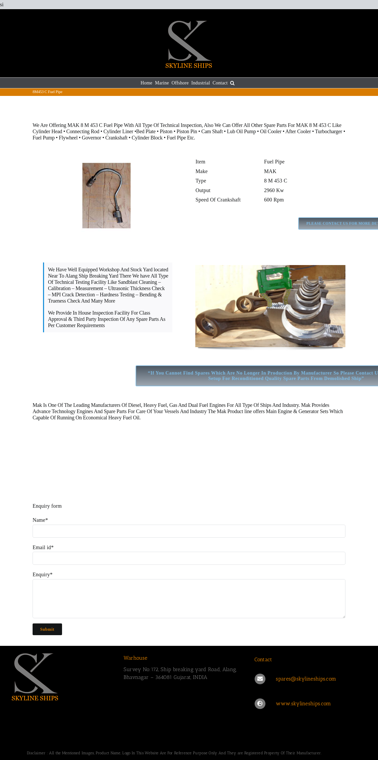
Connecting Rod (82, 131)
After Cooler (298, 131)
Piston (166, 131)
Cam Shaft (212, 131)
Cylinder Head (47, 131)
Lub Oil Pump (241, 131)
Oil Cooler (271, 131)
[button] (232, 83)
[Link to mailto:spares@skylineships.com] (259, 678)
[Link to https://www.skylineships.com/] (259, 703)
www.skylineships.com (303, 703)
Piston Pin (186, 131)
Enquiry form (47, 506)
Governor (91, 137)
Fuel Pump (44, 137)
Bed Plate (146, 131)
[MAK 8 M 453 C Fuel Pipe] (108, 159)
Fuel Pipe (177, 137)
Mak (37, 405)
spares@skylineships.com (306, 679)
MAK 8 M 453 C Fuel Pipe (95, 125)
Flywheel (69, 137)
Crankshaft (116, 137)
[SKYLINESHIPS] (35, 652)
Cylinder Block (148, 137)
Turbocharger (328, 131)
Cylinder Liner (118, 131)
